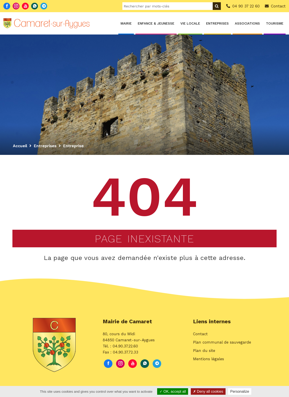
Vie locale (190, 23)
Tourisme (274, 23)
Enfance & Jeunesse (156, 23)
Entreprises (217, 23)
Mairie (126, 23)
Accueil (20, 145)
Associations (247, 23)
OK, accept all (172, 391)
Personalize (239, 391)
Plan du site (204, 353)
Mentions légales (208, 361)
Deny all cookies (208, 391)
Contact (200, 336)
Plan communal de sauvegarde (222, 344)
